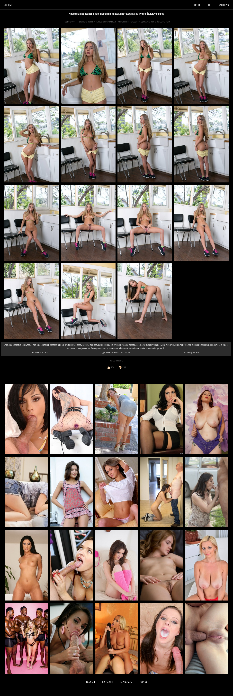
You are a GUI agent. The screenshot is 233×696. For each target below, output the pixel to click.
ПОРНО (143, 682)
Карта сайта (126, 682)
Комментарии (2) (10, 372)
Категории (224, 5)
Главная (7, 5)
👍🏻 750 (110, 367)
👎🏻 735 (122, 367)
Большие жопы (116, 360)
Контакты (107, 682)
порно (196, 5)
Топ (209, 5)
